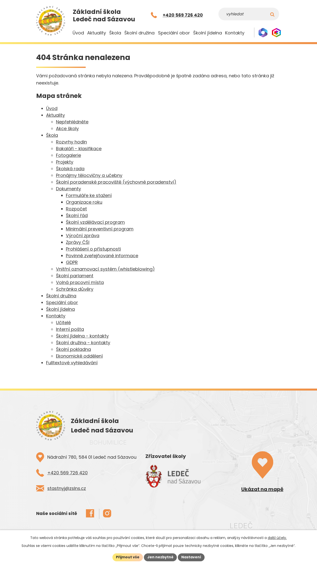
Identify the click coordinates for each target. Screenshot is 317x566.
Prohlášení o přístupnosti (93, 249)
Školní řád (77, 215)
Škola (115, 33)
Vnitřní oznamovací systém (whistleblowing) (105, 269)
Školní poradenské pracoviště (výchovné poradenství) (116, 182)
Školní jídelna (207, 33)
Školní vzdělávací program (95, 222)
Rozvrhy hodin (71, 142)
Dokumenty (68, 189)
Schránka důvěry (74, 289)
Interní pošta (70, 329)
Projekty (64, 162)
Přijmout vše (127, 557)
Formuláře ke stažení (89, 195)
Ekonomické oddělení (79, 356)
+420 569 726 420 (67, 473)
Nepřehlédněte (72, 122)
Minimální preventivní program (99, 229)
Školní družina (139, 33)
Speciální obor (174, 33)
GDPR (72, 262)
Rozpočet (76, 209)
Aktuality (96, 33)
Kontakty (234, 33)
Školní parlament (74, 276)
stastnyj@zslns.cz (66, 488)
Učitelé (63, 322)
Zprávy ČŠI (77, 242)
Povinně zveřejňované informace (102, 256)
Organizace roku (84, 202)
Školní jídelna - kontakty (82, 336)
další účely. (277, 537)
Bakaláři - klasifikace (79, 148)
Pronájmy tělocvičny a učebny (89, 175)
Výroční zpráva (82, 235)
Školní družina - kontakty (83, 343)
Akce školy (67, 128)
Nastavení (191, 557)
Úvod (78, 33)
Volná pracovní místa (80, 282)
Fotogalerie (68, 155)
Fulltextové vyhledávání (72, 363)
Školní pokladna (73, 349)
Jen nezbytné (160, 557)
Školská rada (70, 169)
